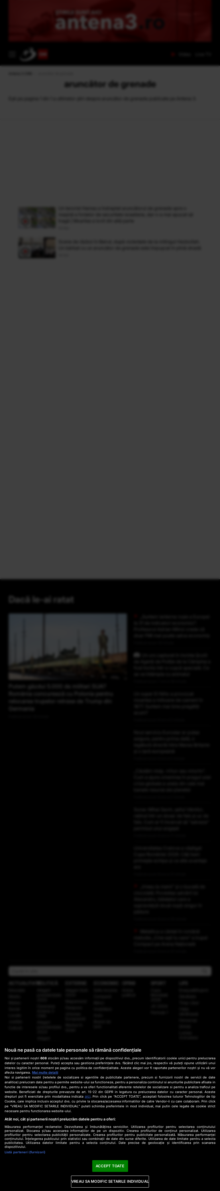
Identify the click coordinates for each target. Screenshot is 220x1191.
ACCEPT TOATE (110, 1166)
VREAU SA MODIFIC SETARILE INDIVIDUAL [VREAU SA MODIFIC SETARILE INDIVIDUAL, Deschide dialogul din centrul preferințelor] (110, 1181)
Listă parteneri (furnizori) (25, 1152)
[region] (110, 1116)
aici (88, 1096)
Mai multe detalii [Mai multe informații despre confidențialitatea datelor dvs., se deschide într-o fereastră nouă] (45, 1072)
